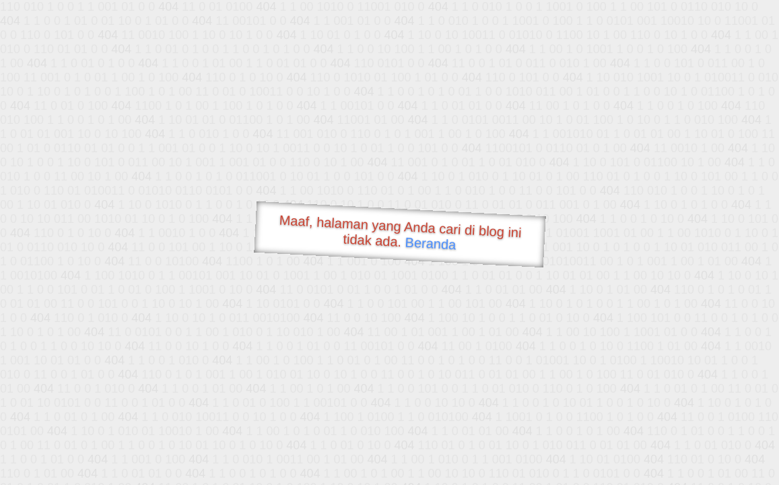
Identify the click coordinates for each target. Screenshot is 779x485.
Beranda (430, 243)
